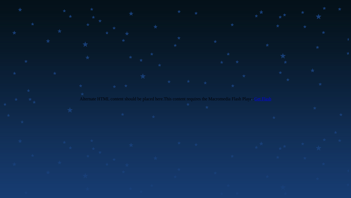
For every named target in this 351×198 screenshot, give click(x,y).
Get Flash (262, 99)
